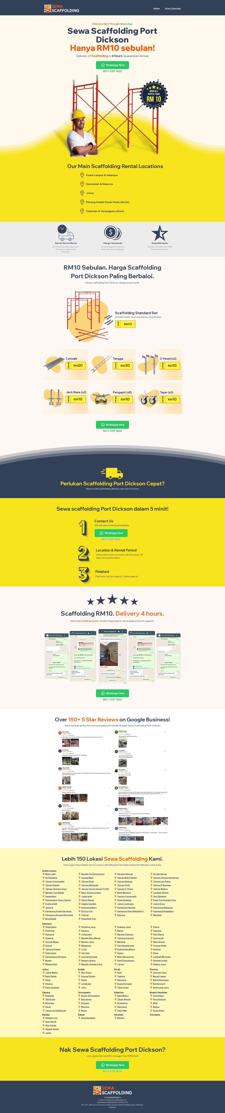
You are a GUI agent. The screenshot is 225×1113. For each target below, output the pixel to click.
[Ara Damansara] (95, 956)
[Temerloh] (59, 999)
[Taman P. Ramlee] (167, 885)
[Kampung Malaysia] (167, 907)
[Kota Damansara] (131, 960)
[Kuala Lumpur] (51, 870)
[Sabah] (87, 1014)
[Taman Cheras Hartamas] (167, 877)
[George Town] (167, 972)
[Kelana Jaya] (167, 964)
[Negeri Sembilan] (159, 992)
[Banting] (131, 942)
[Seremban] (167, 995)
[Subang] (59, 938)
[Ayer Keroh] (59, 1021)
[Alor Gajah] (59, 1025)
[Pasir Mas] (131, 1010)
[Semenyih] (167, 938)
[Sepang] (167, 930)
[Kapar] (131, 953)
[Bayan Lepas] (167, 976)
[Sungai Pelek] (167, 945)
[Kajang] (95, 930)
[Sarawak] (123, 1014)
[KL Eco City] (95, 911)
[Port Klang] (167, 934)
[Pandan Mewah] (131, 874)
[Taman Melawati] (95, 885)
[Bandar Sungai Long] (95, 964)
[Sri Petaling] (59, 877)
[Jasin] (59, 1033)
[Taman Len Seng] (167, 881)
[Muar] (59, 980)
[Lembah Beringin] (167, 956)
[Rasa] (167, 953)
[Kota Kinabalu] (95, 1018)
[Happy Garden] (95, 904)
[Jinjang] (59, 907)
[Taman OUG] (131, 885)
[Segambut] (59, 896)
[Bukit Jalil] (59, 874)
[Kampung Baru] (95, 907)
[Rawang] (59, 934)
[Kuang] (59, 945)
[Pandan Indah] (167, 960)
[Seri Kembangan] (131, 945)
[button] (173, 8)
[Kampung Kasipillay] (167, 911)
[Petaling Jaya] (95, 927)
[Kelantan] (123, 992)
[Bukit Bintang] (131, 892)
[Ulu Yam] (95, 953)
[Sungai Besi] (95, 877)
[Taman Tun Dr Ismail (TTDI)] (95, 889)
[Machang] (131, 1007)
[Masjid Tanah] (59, 1029)
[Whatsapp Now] (112, 65)
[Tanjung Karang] (131, 938)
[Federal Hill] (59, 904)
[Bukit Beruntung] (131, 956)
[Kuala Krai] (131, 1003)
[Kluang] (59, 983)
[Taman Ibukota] (131, 881)
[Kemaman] (95, 999)
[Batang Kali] (59, 964)
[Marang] (95, 1007)
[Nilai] (167, 1003)
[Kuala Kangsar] (131, 983)
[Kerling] (167, 949)
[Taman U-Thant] (131, 889)
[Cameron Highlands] (59, 1010)
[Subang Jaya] (131, 927)
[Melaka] (51, 1014)
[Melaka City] (59, 1018)
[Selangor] (51, 923)
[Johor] (51, 969)
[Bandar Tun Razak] (59, 892)
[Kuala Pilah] (167, 1010)
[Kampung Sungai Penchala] (59, 915)
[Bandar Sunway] (131, 934)
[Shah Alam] (59, 927)
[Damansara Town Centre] (59, 900)
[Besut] (95, 1010)
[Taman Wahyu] (167, 889)
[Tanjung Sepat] (59, 949)
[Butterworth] (167, 983)
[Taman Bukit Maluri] (131, 877)
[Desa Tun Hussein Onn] (167, 900)
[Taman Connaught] (59, 881)
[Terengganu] (87, 992)
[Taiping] (131, 976)
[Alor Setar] (95, 972)
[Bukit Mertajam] (167, 980)
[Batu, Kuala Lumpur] (95, 892)
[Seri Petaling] (167, 896)
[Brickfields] (59, 918)
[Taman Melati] (59, 885)
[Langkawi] (95, 983)
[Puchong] (59, 930)
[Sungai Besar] (59, 942)
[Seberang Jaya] (167, 987)
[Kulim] (95, 980)
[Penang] (159, 969)
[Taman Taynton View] (59, 889)
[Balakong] (95, 945)
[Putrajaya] (159, 1014)
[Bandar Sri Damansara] (95, 874)
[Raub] (59, 1007)
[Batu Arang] (167, 942)
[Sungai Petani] (95, 976)
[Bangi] (131, 930)
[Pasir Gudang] (59, 987)
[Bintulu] (131, 1018)
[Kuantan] (59, 995)
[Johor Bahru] (59, 972)
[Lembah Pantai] (167, 892)
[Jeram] (131, 964)
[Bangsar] (167, 915)
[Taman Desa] (95, 881)
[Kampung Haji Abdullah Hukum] (131, 911)
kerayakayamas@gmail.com (115, 1100)
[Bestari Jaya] (95, 942)
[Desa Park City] (95, 918)
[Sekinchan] (59, 953)
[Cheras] (95, 915)
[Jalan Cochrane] (131, 904)
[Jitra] (95, 987)
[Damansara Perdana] (59, 956)
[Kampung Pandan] (131, 907)
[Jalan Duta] (167, 904)
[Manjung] (131, 980)
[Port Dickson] (167, 999)
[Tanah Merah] (131, 999)
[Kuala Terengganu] (95, 995)
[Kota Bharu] (131, 995)
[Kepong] (131, 915)
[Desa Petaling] (131, 900)
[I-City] (95, 949)
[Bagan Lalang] (95, 960)
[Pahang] (51, 992)
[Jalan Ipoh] (95, 896)
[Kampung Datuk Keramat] (59, 911)
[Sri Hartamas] (167, 874)
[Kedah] (87, 969)
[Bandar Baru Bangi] (95, 938)
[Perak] (123, 969)
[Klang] (167, 927)
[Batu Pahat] (59, 976)
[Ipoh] (131, 972)
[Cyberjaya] (95, 934)
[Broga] (59, 960)
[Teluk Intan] (131, 987)
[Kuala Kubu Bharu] (131, 949)
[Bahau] (167, 1007)
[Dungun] (95, 1003)
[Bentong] (59, 1003)
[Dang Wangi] (95, 900)
